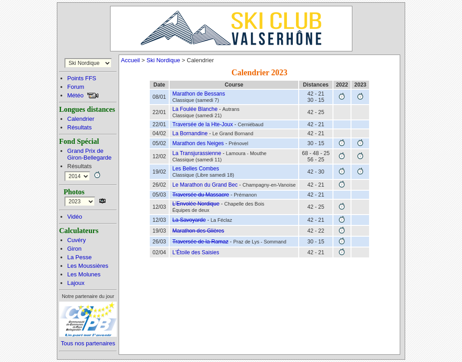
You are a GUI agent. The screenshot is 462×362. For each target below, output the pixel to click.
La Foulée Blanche (194, 109)
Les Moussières (87, 265)
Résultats (79, 127)
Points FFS (81, 78)
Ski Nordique (163, 60)
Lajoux (75, 283)
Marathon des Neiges (198, 143)
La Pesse (79, 257)
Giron (74, 248)
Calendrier (80, 118)
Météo (75, 95)
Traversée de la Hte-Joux (202, 124)
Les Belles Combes (195, 168)
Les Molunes (84, 274)
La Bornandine (190, 133)
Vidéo (74, 216)
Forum (75, 86)
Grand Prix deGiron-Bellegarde (89, 154)
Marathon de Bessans (198, 94)
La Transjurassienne (196, 153)
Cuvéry (76, 240)
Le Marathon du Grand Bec (205, 185)
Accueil (130, 60)
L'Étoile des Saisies (195, 252)
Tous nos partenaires (88, 343)
